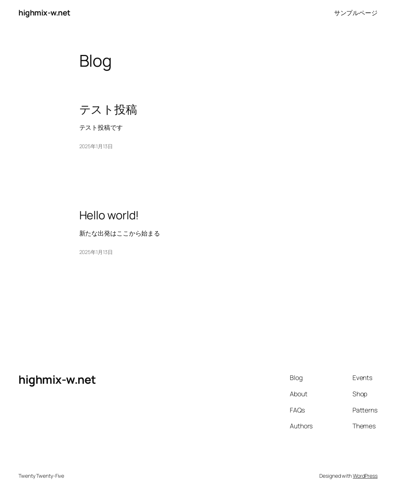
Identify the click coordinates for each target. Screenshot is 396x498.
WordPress (365, 475)
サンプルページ (356, 12)
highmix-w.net (44, 12)
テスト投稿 (108, 109)
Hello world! (109, 215)
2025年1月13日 (96, 146)
